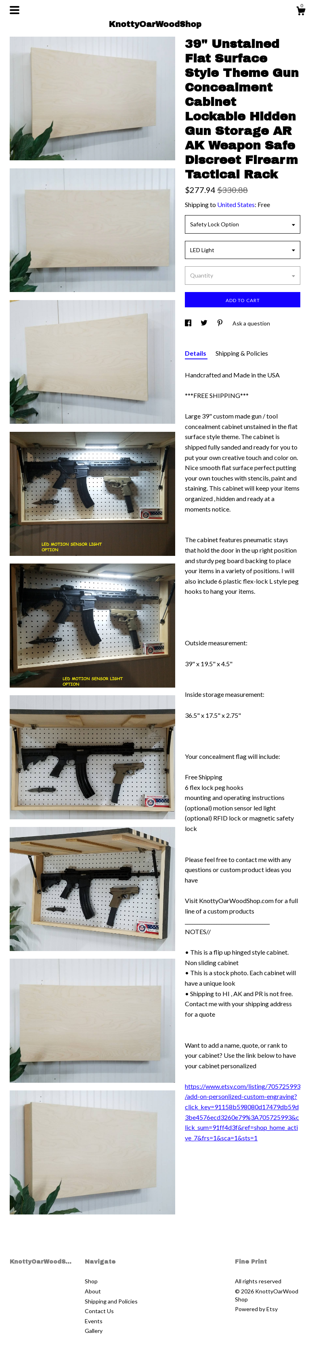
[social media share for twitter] (205, 323)
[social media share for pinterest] (220, 323)
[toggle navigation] (14, 10)
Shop (91, 1281)
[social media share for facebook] (189, 323)
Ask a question (251, 323)
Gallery (94, 1330)
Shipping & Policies (242, 353)
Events (94, 1321)
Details (196, 353)
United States (236, 204)
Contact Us (99, 1311)
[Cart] (300, 12)
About (93, 1291)
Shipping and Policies (111, 1301)
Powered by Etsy (256, 1308)
